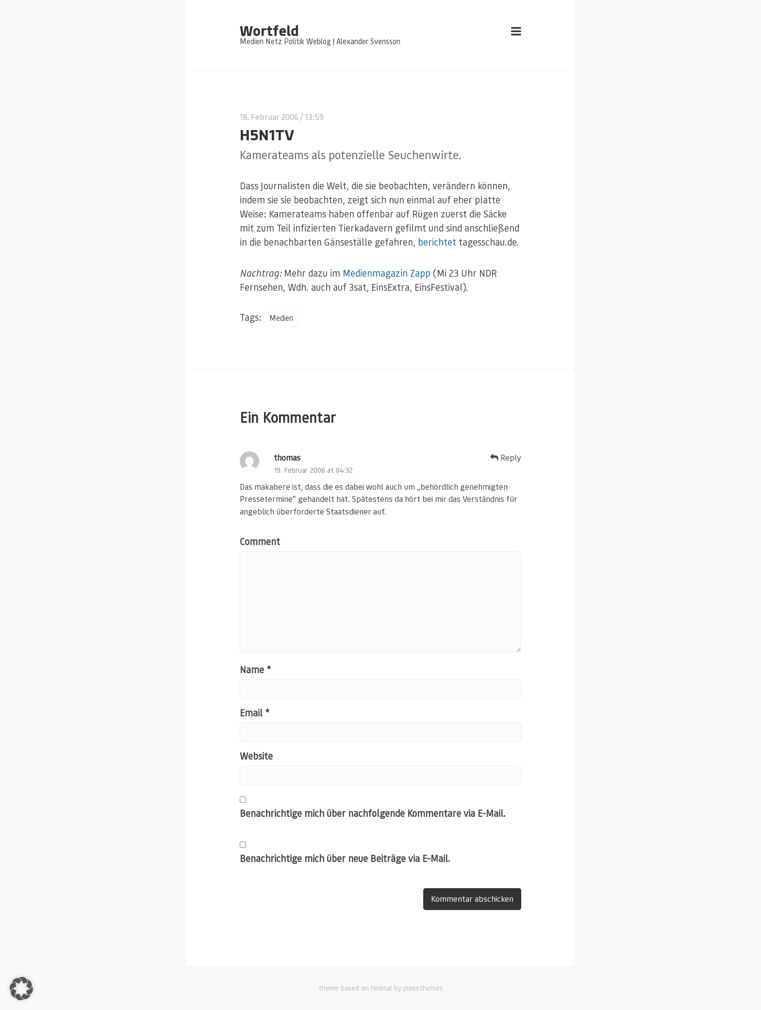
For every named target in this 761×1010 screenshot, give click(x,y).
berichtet (437, 242)
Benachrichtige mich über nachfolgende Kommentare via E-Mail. (373, 813)
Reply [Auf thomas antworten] (505, 457)
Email (254, 713)
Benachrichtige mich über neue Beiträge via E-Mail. (345, 858)
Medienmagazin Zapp (386, 273)
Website (256, 756)
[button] (21, 988)
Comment (260, 541)
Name (255, 669)
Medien (281, 318)
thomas (287, 457)
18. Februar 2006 (269, 117)
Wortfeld (269, 30)
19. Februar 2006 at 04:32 (313, 470)
